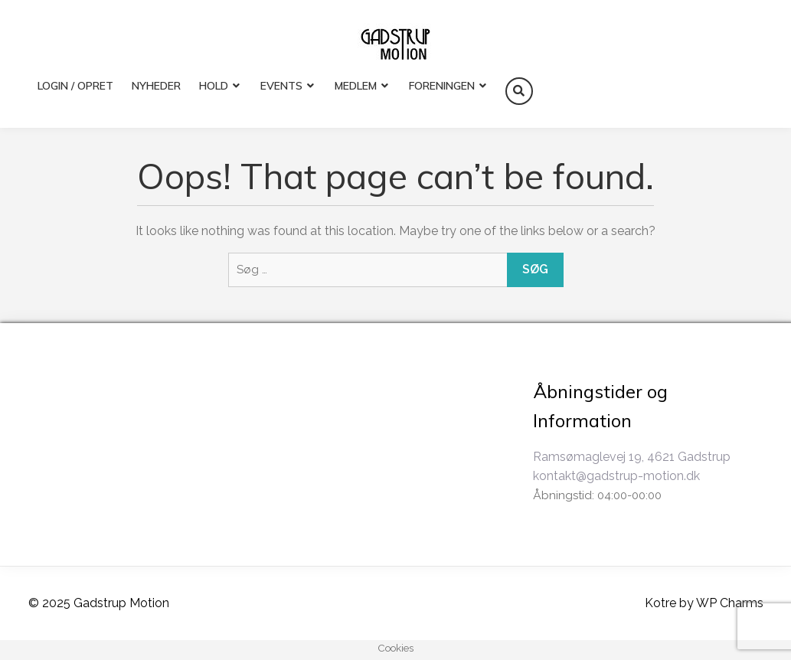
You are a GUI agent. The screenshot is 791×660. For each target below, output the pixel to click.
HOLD (213, 86)
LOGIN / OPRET (75, 86)
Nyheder (156, 86)
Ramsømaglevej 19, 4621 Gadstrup (632, 456)
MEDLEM (356, 86)
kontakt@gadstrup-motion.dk (616, 476)
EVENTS (281, 86)
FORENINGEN (442, 86)
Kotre (660, 603)
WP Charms (729, 603)
